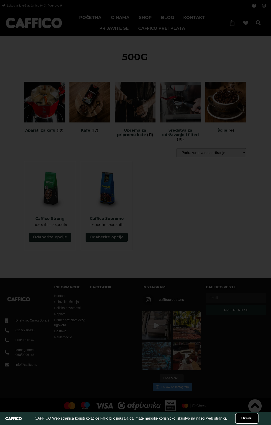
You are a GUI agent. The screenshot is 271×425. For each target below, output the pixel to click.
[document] (135, 212)
